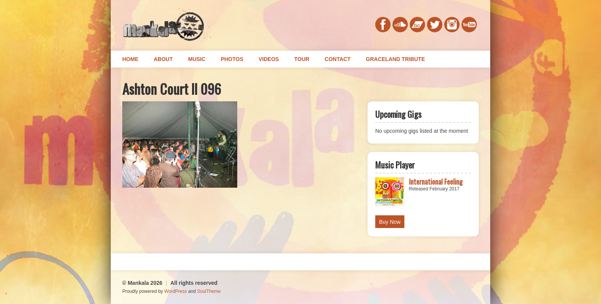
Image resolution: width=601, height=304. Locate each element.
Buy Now (390, 222)
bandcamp (417, 24)
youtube (469, 24)
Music (196, 59)
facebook (383, 24)
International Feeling (436, 182)
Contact (337, 59)
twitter (434, 24)
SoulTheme (208, 291)
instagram (452, 24)
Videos (269, 59)
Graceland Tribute (395, 59)
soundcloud (400, 24)
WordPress (175, 291)
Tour (301, 59)
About (163, 59)
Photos (232, 59)
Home (130, 59)
